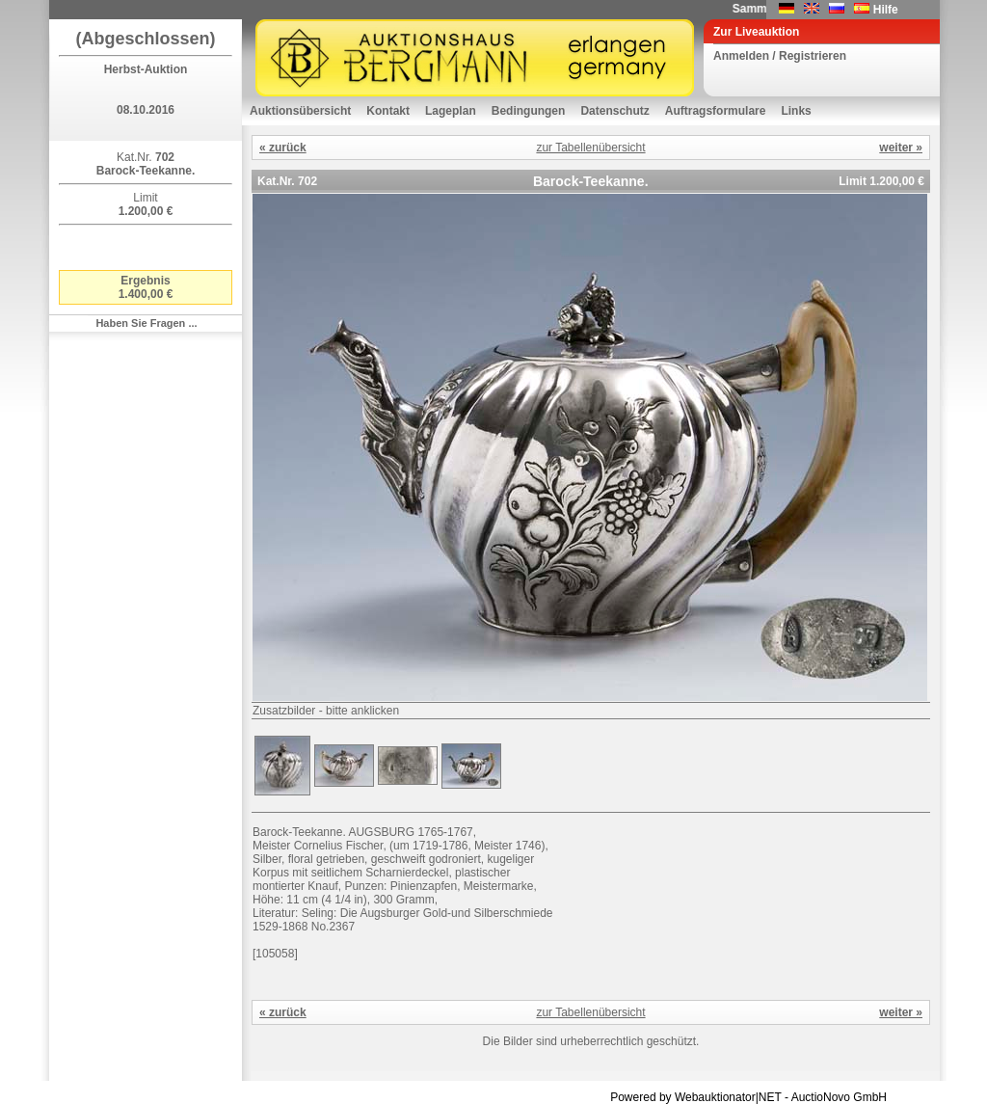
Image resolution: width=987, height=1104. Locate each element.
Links (796, 111)
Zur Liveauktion (756, 32)
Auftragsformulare (715, 111)
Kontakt (388, 111)
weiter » (900, 147)
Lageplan (450, 111)
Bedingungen (529, 111)
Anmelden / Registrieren (779, 56)
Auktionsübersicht (300, 111)
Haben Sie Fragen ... (146, 323)
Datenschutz (614, 111)
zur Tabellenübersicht (590, 147)
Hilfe (885, 9)
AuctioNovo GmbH (839, 1097)
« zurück (283, 147)
